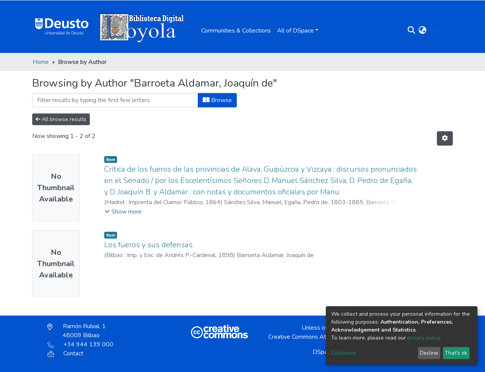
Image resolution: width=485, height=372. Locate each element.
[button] (422, 30)
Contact (65, 353)
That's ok (456, 352)
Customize (343, 352)
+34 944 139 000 (80, 344)
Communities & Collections (236, 30)
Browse (217, 100)
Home (41, 62)
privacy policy (423, 337)
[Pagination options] (445, 138)
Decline (429, 352)
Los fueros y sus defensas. (149, 245)
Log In (438, 30)
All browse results (61, 119)
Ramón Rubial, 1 (76, 330)
